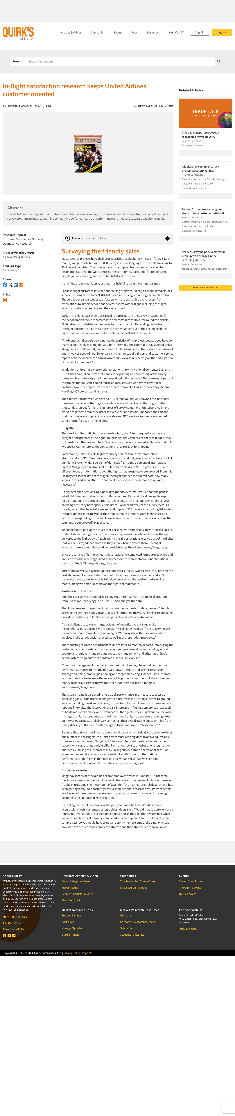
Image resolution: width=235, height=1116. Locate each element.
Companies (98, 32)
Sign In (200, 32)
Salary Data (127, 928)
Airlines (25, 257)
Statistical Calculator (133, 934)
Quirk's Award (187, 894)
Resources (153, 32)
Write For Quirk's (72, 900)
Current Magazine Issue (76, 881)
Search (16, 61)
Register (222, 32)
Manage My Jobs (72, 928)
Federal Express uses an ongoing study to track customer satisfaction (204, 211)
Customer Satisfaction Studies (22, 239)
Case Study (10, 270)
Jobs (135, 32)
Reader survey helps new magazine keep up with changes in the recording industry (203, 256)
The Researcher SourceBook (137, 881)
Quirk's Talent (70, 934)
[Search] (120, 61)
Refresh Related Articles (206, 287)
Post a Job (68, 922)
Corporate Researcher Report (138, 922)
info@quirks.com (188, 928)
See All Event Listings (192, 881)
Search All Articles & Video (78, 894)
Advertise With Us (13, 929)
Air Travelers (11, 257)
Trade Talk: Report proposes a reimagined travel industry (200, 134)
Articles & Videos (71, 32)
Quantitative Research (17, 243)
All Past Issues (70, 887)
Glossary (125, 915)
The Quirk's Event (13, 923)
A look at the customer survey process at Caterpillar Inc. (200, 168)
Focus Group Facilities (133, 887)
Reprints (87, 953)
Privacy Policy (71, 953)
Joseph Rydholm (20, 106)
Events (118, 32)
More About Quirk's (15, 916)
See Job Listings (72, 915)
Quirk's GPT (176, 32)
